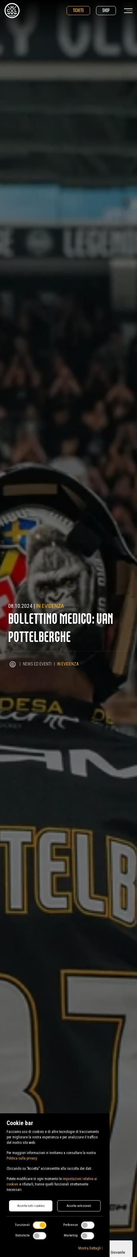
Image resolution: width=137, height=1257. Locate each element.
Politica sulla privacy (22, 1158)
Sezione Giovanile (111, 1252)
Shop (106, 10)
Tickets (78, 10)
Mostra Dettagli (90, 1248)
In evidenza (50, 606)
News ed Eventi (37, 664)
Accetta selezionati (79, 1206)
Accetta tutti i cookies (31, 1206)
